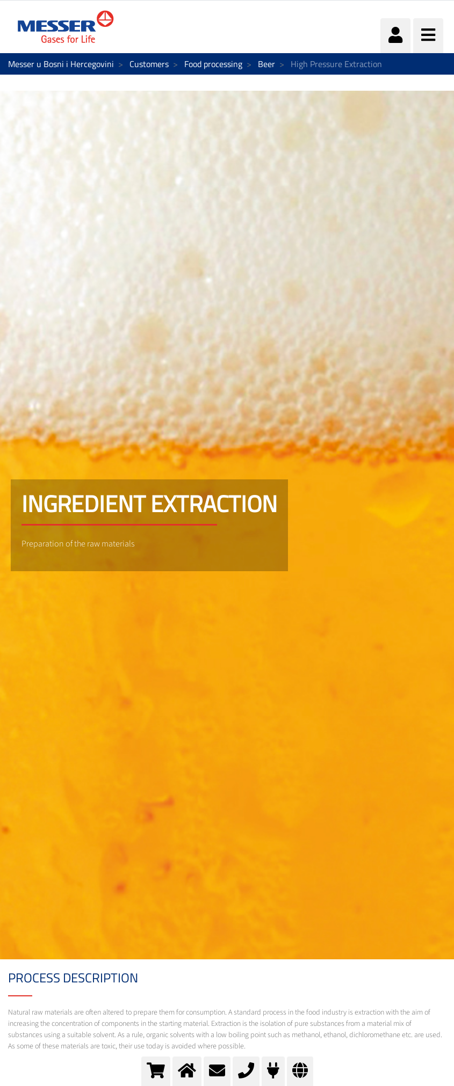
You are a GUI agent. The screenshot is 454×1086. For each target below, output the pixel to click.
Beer (266, 63)
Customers (149, 63)
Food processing (213, 63)
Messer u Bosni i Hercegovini (61, 63)
